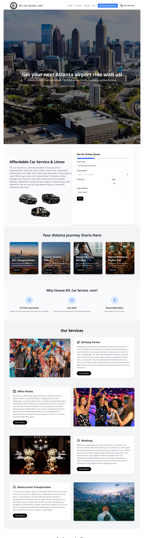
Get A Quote (84, 358)
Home (70, 6)
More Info (17, 255)
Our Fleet (77, 6)
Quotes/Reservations (107, 6)
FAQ (93, 6)
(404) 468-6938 (127, 5)
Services (87, 6)
